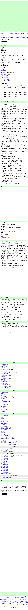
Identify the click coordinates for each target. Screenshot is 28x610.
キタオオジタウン (6, 434)
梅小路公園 (4, 381)
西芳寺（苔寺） (5, 409)
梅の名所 (3, 72)
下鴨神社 (3, 440)
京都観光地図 (5, 458)
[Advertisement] (14, 16)
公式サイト (3, 69)
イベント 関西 (4, 75)
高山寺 (3, 394)
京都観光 (18, 37)
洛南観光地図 (5, 470)
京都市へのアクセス (6, 448)
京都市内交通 (5, 450)
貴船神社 (3, 418)
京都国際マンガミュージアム (9, 372)
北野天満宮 (4, 366)
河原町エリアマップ (6, 463)
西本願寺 (3, 380)
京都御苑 (3, 369)
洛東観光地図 (5, 464)
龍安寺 (3, 398)
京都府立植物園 (5, 435)
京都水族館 (4, 383)
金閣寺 (3, 395)
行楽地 (11, 33)
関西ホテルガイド (6, 603)
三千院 (3, 417)
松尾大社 (3, 408)
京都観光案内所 (5, 456)
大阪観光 (6, 597)
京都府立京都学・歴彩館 (8, 439)
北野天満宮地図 (5, 238)
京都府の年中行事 (6, 477)
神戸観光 (16, 597)
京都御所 (9, 369)
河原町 (3, 377)
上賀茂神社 (4, 425)
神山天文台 (4, 423)
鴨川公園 (14, 442)
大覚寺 (3, 403)
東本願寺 (3, 378)
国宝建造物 (3, 70)
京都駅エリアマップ (6, 461)
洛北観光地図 (5, 415)
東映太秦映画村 (5, 401)
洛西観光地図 (5, 392)
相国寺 (3, 367)
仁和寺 (3, 400)
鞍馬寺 (3, 420)
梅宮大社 (3, 406)
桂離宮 (3, 411)
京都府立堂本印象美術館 (8, 397)
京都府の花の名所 (6, 474)
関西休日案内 (5, 33)
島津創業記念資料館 (6, 375)
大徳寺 (3, 432)
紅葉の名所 (3, 74)
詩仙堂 (3, 431)
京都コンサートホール (7, 437)
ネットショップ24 (5, 80)
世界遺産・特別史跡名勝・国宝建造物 (11, 455)
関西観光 (12, 37)
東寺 (2, 387)
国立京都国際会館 (6, 428)
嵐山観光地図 (5, 404)
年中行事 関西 (4, 77)
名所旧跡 (17, 33)
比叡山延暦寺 (5, 421)
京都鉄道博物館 (5, 384)
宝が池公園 (4, 426)
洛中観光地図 (5, 364)
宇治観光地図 (5, 472)
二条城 (3, 370)
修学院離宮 (4, 429)
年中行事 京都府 (5, 79)
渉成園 (9, 378)
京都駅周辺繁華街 (6, 386)
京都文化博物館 (5, 373)
